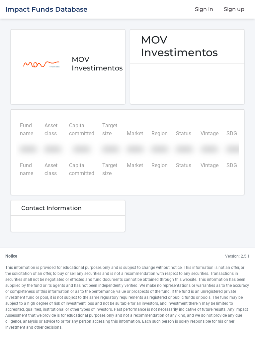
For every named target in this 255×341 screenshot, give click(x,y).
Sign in (204, 9)
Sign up (234, 9)
